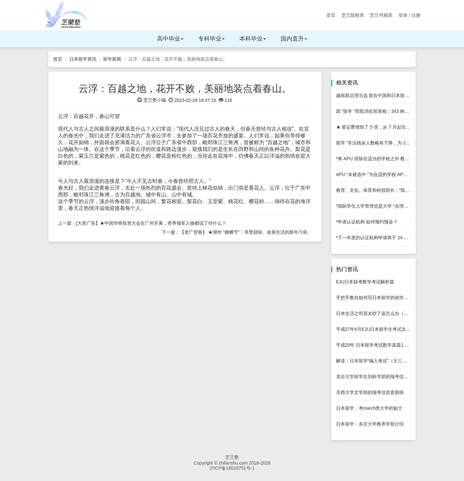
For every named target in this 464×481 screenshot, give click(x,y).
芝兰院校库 (353, 15)
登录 (403, 15)
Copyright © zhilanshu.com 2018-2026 (232, 463)
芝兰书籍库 (381, 15)
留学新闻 (112, 59)
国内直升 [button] (294, 38)
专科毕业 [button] (211, 38)
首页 (330, 15)
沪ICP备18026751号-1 (232, 468)
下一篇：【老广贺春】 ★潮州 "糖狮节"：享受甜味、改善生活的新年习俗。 (237, 232)
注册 (415, 15)
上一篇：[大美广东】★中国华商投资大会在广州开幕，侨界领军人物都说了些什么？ (142, 223)
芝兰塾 (232, 457)
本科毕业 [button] (252, 38)
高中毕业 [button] (170, 38)
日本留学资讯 (82, 59)
